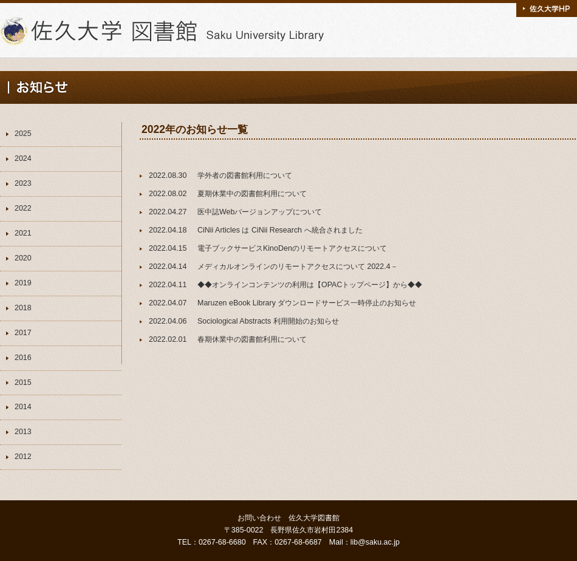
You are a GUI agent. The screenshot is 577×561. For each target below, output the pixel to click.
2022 (23, 208)
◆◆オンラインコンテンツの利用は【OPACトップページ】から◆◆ (309, 284)
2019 (23, 283)
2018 (23, 308)
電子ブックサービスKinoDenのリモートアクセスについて (292, 248)
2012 (23, 456)
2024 (23, 158)
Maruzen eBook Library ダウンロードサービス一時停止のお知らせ (306, 303)
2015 (23, 382)
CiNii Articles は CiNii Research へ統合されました (280, 230)
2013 (23, 431)
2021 (23, 233)
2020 (23, 258)
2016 (23, 357)
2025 (23, 133)
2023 (23, 183)
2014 (23, 407)
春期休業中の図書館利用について (252, 339)
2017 (23, 332)
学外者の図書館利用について (244, 175)
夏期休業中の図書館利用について (252, 193)
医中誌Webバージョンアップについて (259, 212)
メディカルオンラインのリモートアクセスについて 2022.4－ (297, 266)
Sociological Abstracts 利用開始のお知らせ (268, 321)
